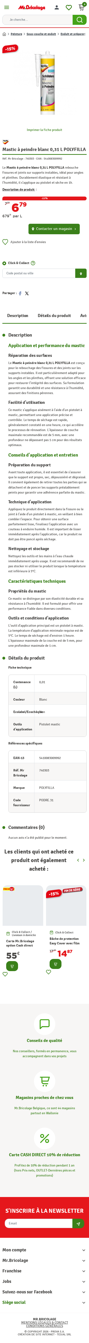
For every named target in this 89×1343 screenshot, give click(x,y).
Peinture (16, 34)
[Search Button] (80, 20)
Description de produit (19, 189)
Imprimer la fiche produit (44, 130)
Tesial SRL (64, 1334)
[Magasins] (45, 1081)
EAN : (39, 158)
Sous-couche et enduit (41, 34)
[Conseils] (45, 1023)
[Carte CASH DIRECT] (45, 1138)
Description (17, 315)
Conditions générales (44, 1326)
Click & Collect (18, 263)
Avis (84, 315)
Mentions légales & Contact (44, 1323)
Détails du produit (54, 315)
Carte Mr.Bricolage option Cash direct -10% (20, 945)
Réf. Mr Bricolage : (13, 158)
